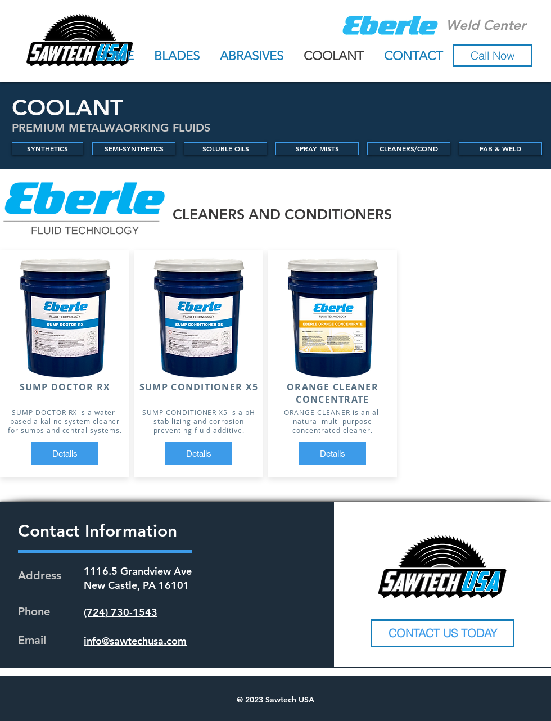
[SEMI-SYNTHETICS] (133, 148)
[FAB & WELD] (500, 148)
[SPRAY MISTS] (317, 148)
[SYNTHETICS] (47, 148)
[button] (492, 55)
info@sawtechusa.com (135, 640)
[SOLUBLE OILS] (225, 148)
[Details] (64, 453)
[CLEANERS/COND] (408, 148)
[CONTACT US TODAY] (442, 633)
